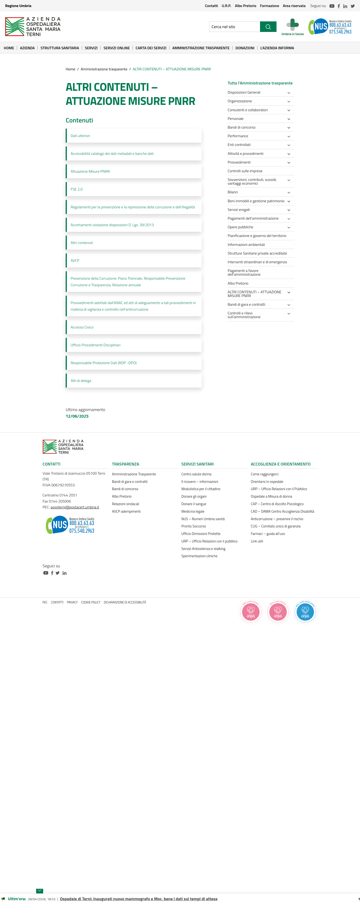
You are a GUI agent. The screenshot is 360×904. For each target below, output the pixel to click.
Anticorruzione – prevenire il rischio (277, 519)
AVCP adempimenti (126, 511)
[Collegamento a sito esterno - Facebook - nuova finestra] (53, 572)
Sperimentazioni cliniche (200, 556)
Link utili (257, 541)
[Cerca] (268, 26)
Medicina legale (193, 511)
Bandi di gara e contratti (130, 481)
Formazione (269, 6)
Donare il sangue (194, 504)
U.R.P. (226, 6)
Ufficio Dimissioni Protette (201, 533)
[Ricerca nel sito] (234, 26)
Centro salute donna (197, 474)
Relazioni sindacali (125, 504)
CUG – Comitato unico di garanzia (276, 526)
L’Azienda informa (277, 48)
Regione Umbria (18, 5)
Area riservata (294, 6)
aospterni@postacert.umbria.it (75, 507)
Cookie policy (90, 602)
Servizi (91, 48)
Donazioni (244, 48)
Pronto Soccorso (194, 526)
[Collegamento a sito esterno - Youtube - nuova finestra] (47, 572)
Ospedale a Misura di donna (271, 496)
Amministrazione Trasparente (201, 48)
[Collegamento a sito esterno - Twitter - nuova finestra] (59, 572)
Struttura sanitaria (60, 48)
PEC (45, 602)
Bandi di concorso (125, 489)
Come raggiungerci (265, 474)
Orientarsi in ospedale (267, 481)
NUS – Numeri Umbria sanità (203, 519)
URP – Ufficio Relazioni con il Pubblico (279, 489)
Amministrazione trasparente (104, 69)
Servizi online (116, 48)
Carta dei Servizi (151, 48)
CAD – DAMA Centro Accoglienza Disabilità (282, 511)
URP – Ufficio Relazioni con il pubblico (210, 541)
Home (9, 48)
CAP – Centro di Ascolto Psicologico (277, 504)
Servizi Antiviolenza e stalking (203, 548)
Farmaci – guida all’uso (268, 533)
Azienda (27, 48)
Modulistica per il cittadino (201, 489)
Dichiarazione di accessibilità (125, 602)
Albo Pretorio (245, 6)
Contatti (211, 6)
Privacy (72, 602)
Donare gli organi (194, 496)
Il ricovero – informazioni (200, 481)
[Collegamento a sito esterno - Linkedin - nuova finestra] (65, 572)
